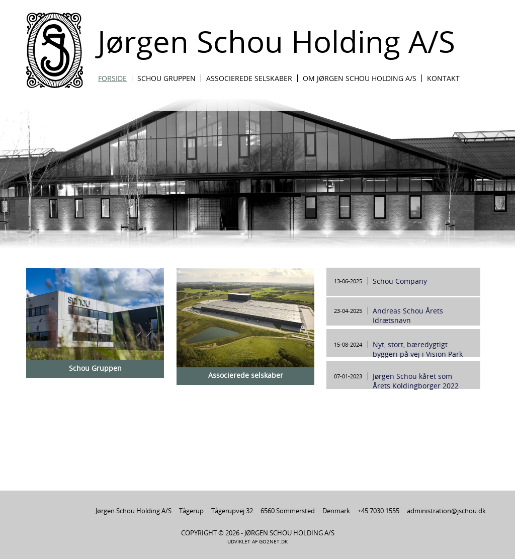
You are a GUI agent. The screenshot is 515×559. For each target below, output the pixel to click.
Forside (112, 78)
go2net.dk (273, 541)
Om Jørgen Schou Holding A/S (359, 78)
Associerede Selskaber (249, 78)
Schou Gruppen (166, 78)
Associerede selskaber (245, 375)
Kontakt (443, 78)
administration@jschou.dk (446, 510)
